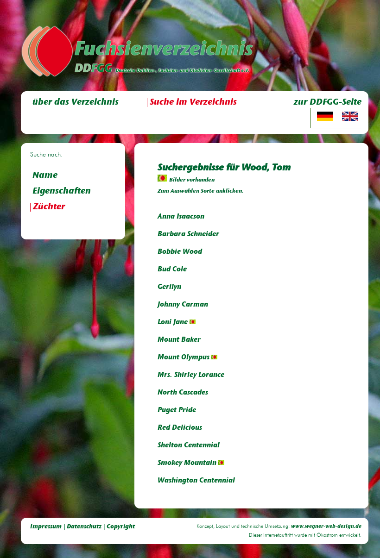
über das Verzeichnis (75, 102)
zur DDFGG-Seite (327, 102)
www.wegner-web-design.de (326, 526)
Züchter (49, 207)
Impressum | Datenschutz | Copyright (82, 527)
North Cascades (183, 392)
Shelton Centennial (189, 445)
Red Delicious (180, 428)
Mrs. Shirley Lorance (191, 375)
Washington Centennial (196, 480)
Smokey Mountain (191, 463)
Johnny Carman (183, 304)
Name (44, 175)
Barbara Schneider (188, 234)
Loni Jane (177, 322)
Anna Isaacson (181, 216)
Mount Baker (179, 340)
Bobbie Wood (180, 252)
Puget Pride (177, 410)
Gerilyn (169, 287)
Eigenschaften (61, 191)
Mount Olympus (187, 357)
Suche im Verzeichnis (193, 102)
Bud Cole (172, 269)
